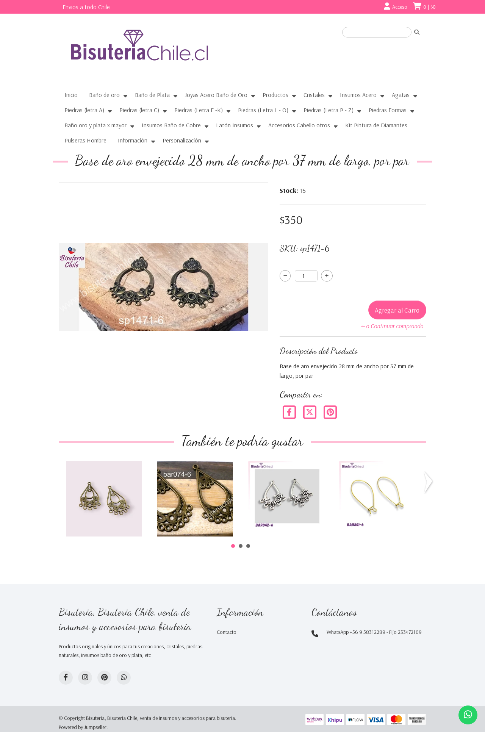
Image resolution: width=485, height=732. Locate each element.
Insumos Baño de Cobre (171, 125)
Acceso (399, 6)
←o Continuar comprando (391, 326)
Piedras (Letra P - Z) (329, 110)
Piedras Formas (388, 110)
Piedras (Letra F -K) (198, 110)
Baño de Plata (152, 95)
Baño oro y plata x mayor (95, 125)
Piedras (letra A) (84, 110)
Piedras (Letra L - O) (263, 110)
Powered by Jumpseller (82, 727)
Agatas (401, 95)
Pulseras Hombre (85, 140)
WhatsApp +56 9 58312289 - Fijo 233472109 (374, 632)
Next (430, 482)
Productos (275, 95)
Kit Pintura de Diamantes (376, 125)
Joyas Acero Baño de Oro (216, 95)
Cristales (314, 95)
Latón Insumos (234, 125)
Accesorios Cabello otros (299, 125)
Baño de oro (104, 95)
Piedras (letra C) (139, 110)
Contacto (226, 632)
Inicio (71, 95)
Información (132, 140)
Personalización (182, 140)
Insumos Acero (358, 95)
